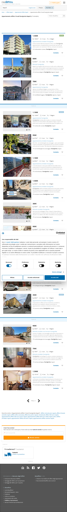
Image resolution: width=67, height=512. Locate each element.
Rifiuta (12, 277)
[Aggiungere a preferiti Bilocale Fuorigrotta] (62, 75)
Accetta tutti (55, 277)
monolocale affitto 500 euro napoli (48, 415)
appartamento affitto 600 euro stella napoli (40, 416)
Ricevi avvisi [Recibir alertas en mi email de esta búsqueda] (33, 438)
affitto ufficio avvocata (17, 415)
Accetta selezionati (33, 277)
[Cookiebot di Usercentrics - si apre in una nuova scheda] (57, 233)
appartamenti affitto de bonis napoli (22, 418)
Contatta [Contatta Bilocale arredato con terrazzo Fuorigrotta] (56, 342)
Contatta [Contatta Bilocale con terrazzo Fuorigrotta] (56, 289)
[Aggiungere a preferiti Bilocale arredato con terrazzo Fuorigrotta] (62, 342)
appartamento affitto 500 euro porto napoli (14, 416)
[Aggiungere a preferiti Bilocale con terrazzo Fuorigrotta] (62, 289)
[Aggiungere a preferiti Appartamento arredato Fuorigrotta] (62, 52)
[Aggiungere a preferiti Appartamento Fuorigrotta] (62, 98)
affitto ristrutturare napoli (48, 413)
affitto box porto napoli (31, 415)
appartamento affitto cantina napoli (43, 418)
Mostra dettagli (57, 272)
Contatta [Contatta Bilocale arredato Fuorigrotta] (56, 220)
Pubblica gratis (55, 2)
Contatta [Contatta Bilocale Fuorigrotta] (56, 75)
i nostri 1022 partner (12, 242)
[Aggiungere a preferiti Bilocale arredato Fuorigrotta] (62, 220)
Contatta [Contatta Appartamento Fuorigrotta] (56, 98)
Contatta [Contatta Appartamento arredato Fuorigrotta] (56, 53)
